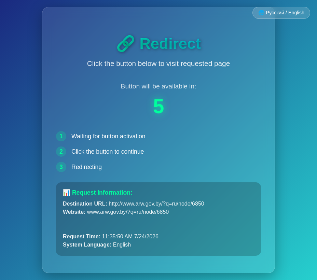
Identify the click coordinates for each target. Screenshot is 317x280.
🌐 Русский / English (281, 12)
